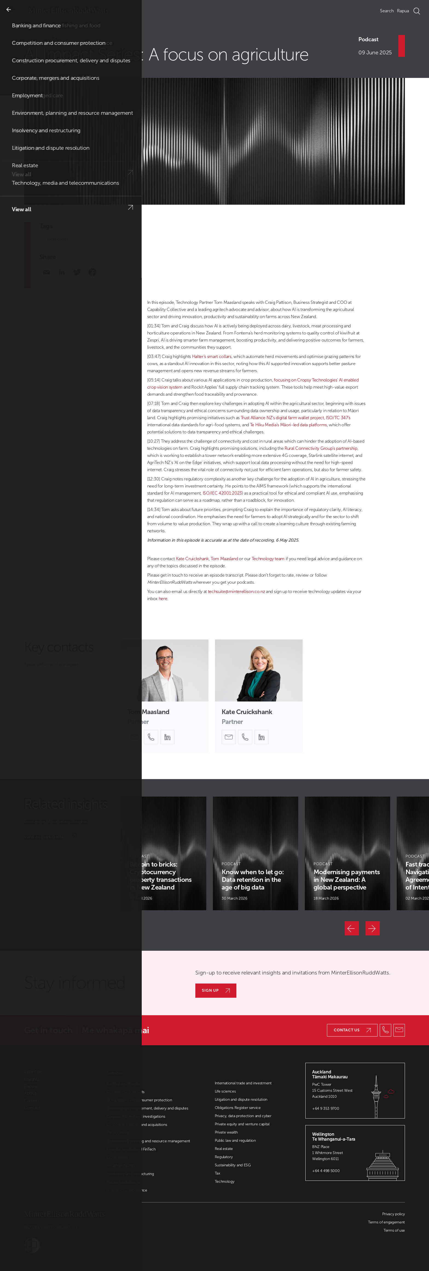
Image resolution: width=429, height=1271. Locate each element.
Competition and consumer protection (139, 1100)
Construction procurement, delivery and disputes (147, 1108)
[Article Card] (163, 853)
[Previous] (352, 928)
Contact (32, 1107)
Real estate (224, 1148)
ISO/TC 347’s (338, 417)
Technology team (268, 558)
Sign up (216, 990)
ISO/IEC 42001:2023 (222, 493)
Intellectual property (123, 1182)
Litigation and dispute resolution (241, 1099)
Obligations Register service (238, 1107)
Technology (57, 239)
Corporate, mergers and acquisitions (137, 1124)
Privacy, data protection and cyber (243, 1116)
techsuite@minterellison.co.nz (236, 591)
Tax (217, 1173)
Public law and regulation (235, 1140)
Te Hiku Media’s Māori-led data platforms (288, 424)
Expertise (33, 1071)
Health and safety (121, 1165)
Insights (44, 37)
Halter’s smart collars (211, 356)
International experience (127, 1190)
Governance (117, 1157)
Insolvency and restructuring (130, 1174)
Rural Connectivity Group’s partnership (321, 448)
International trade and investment (243, 1083)
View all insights (50, 836)
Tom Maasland (224, 558)
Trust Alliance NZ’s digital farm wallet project (282, 417)
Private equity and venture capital (242, 1124)
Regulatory (224, 1157)
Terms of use (394, 1230)
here (163, 598)
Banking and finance (123, 1083)
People (31, 1086)
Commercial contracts (125, 1092)
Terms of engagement (386, 1222)
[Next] (373, 928)
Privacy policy (393, 1214)
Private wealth (226, 1132)
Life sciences (225, 1091)
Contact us (352, 1030)
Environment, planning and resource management (148, 1141)
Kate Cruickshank (192, 558)
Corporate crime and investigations (136, 1116)
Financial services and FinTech (131, 1149)
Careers (31, 1100)
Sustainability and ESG (233, 1165)
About (30, 1093)
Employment (117, 1133)
